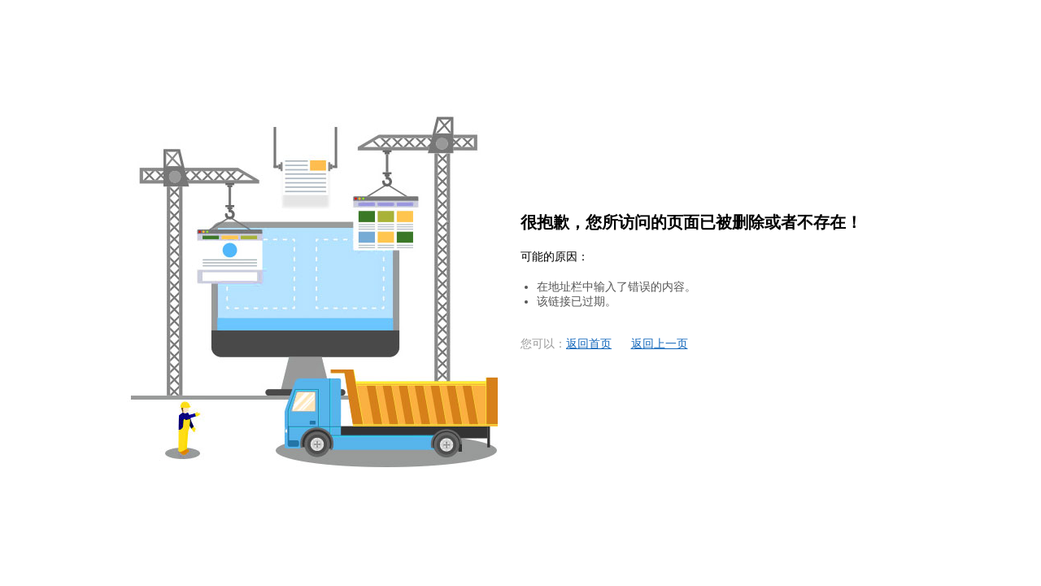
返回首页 (589, 344)
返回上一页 (659, 344)
